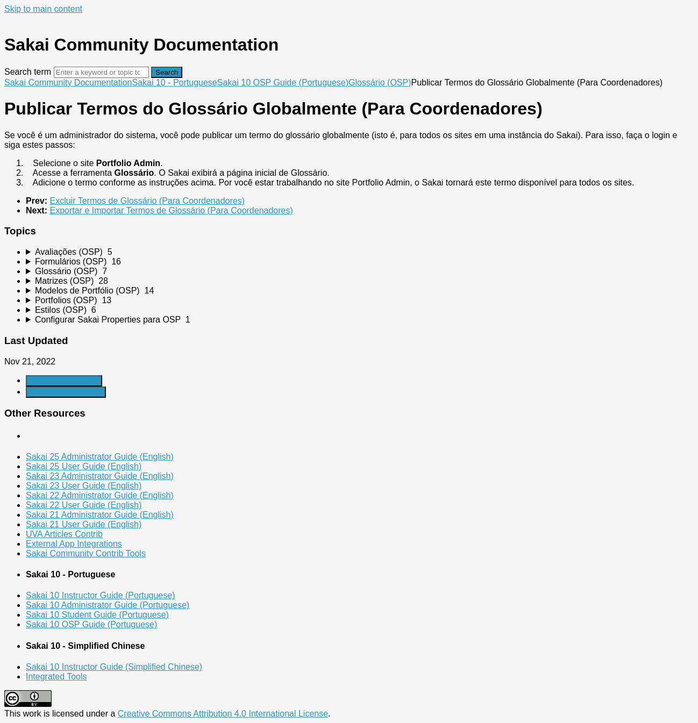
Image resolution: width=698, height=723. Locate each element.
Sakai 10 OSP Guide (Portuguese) (282, 82)
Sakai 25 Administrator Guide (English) (100, 456)
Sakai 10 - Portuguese (174, 82)
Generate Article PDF (64, 381)
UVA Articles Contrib (64, 534)
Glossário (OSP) (379, 82)
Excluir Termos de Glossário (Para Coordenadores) (147, 200)
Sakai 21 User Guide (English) (83, 524)
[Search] (101, 72)
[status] (349, 159)
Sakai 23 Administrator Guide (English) (100, 476)
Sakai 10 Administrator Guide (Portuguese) (107, 605)
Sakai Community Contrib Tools (86, 553)
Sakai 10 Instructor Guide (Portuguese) (100, 595)
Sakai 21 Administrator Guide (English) (100, 514)
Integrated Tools (56, 676)
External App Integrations (74, 543)
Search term (27, 71)
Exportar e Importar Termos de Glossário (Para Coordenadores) (171, 210)
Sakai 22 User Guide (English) (83, 505)
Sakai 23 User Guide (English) (83, 485)
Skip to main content (43, 8)
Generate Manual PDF (66, 392)
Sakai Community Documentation (68, 82)
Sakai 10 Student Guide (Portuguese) (97, 614)
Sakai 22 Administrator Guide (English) (100, 495)
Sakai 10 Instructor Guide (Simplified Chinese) (114, 666)
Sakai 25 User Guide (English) (83, 466)
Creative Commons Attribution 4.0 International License (223, 713)
